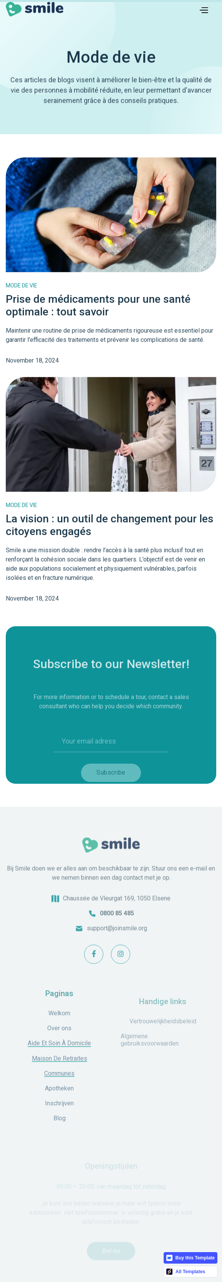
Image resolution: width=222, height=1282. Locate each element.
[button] (204, 9)
